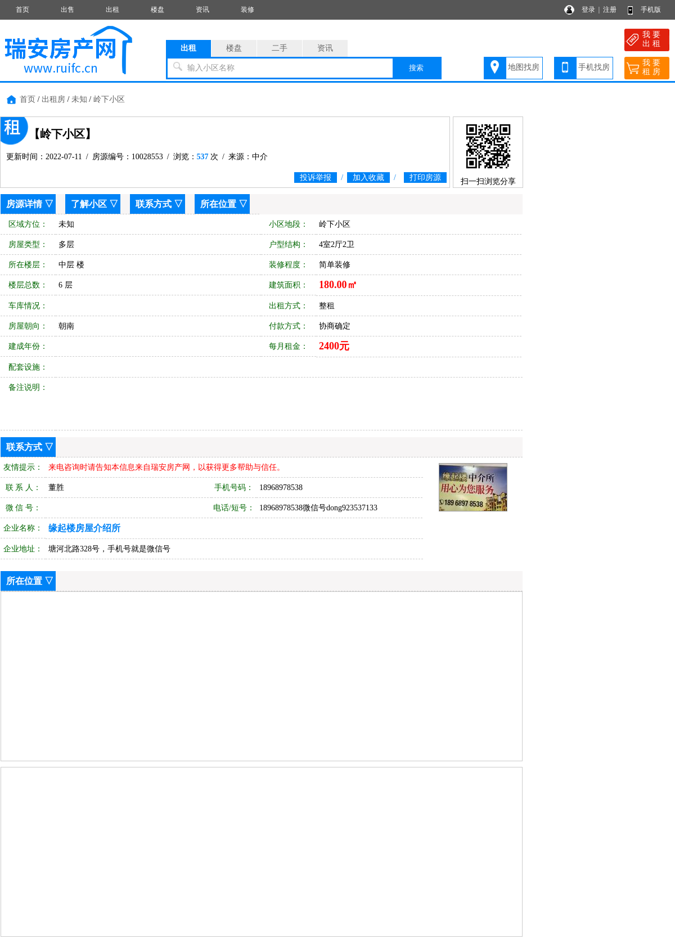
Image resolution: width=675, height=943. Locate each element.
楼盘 (157, 10)
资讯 (202, 10)
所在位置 (218, 204)
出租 (112, 10)
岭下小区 (109, 99)
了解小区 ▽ (94, 204)
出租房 (53, 99)
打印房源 (425, 177)
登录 (588, 10)
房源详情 (24, 204)
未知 (79, 99)
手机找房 (594, 67)
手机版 (651, 10)
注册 (609, 10)
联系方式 (154, 204)
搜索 (416, 68)
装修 (247, 10)
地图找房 (523, 67)
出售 (67, 10)
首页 (22, 10)
